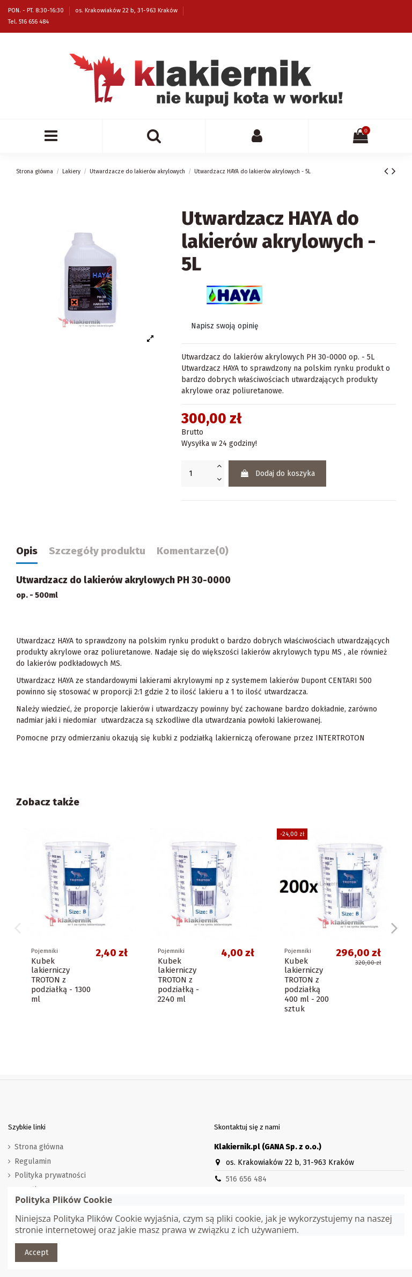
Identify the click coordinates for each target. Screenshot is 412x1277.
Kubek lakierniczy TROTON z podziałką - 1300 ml (314, 980)
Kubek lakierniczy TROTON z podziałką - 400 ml (59, 980)
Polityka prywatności (50, 1175)
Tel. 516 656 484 (28, 21)
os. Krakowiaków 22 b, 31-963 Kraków (127, 10)
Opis (27, 551)
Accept (36, 1252)
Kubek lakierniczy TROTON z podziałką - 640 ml (186, 980)
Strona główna (38, 1146)
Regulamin (32, 1161)
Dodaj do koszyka (277, 473)
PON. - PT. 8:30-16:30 (36, 10)
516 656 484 (246, 1179)
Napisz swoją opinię (225, 326)
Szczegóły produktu (97, 551)
